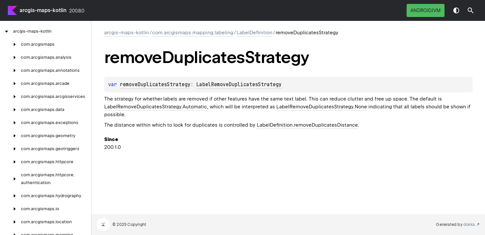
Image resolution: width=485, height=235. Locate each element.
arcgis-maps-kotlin (43, 10)
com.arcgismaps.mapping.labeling (192, 33)
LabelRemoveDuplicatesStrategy (239, 84)
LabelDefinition (254, 33)
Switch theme (456, 10)
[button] (470, 10)
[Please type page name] (470, 10)
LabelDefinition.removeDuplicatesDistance (307, 125)
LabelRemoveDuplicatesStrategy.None (321, 107)
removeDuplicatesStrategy (155, 84)
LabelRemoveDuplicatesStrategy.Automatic (155, 107)
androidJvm (426, 10)
